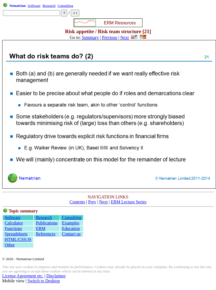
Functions (13, 228)
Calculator (14, 223)
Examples (70, 223)
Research (49, 6)
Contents (77, 202)
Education (71, 228)
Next (124, 37)
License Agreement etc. (22, 276)
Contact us (71, 234)
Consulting (65, 6)
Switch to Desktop (44, 280)
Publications (46, 223)
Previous (109, 37)
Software (34, 6)
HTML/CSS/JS (18, 239)
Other (9, 245)
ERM (40, 228)
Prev (92, 202)
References (45, 234)
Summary (90, 37)
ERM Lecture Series (129, 202)
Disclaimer (56, 276)
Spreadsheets (16, 234)
